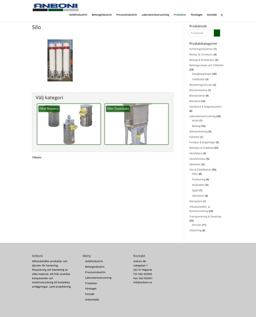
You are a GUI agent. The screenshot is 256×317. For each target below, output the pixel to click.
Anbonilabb (92, 299)
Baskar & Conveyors (201, 54)
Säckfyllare (195, 153)
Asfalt (195, 120)
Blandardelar (197, 95)
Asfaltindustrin (78, 14)
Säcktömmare (197, 158)
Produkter (180, 14)
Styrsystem (195, 201)
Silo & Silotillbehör (200, 169)
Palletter (194, 137)
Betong (196, 126)
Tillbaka (36, 157)
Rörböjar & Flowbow (201, 147)
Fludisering (198, 179)
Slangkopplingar (202, 73)
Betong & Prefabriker (202, 60)
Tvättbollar (198, 79)
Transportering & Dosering (205, 216)
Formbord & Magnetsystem (205, 106)
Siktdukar (195, 164)
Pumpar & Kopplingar (202, 142)
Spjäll (195, 190)
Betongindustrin (102, 14)
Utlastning (195, 230)
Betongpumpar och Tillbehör (206, 65)
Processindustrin (126, 14)
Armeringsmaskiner (201, 49)
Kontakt (212, 14)
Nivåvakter (198, 185)
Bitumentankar (198, 90)
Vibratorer (198, 195)
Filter (195, 174)
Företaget (196, 14)
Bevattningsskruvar (200, 84)
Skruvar (196, 224)
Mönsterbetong (198, 131)
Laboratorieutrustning (155, 14)
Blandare (194, 101)
